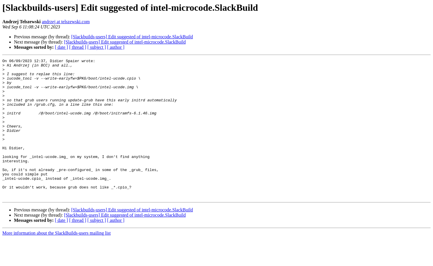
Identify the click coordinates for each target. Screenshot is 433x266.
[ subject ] (96, 47)
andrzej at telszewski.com (66, 21)
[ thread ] (77, 47)
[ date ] (61, 47)
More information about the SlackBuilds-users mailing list (56, 260)
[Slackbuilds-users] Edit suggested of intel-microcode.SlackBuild (132, 36)
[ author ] (116, 47)
